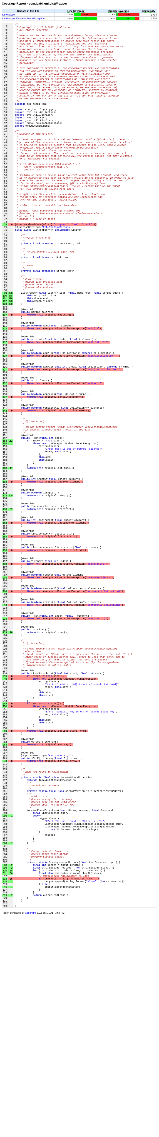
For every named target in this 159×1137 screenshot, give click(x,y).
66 (10, 1092)
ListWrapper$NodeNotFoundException (23, 18)
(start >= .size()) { (41, 839)
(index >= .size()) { (41, 545)
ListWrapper (8, 14)
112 (10, 545)
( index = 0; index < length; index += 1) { (60, 1082)
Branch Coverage (118, 11)
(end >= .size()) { (39, 873)
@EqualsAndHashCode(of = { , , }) (56, 274)
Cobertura (30, 1133)
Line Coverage (75, 11)
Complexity (148, 11)
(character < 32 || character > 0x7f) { (57, 1092)
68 (10, 1082)
